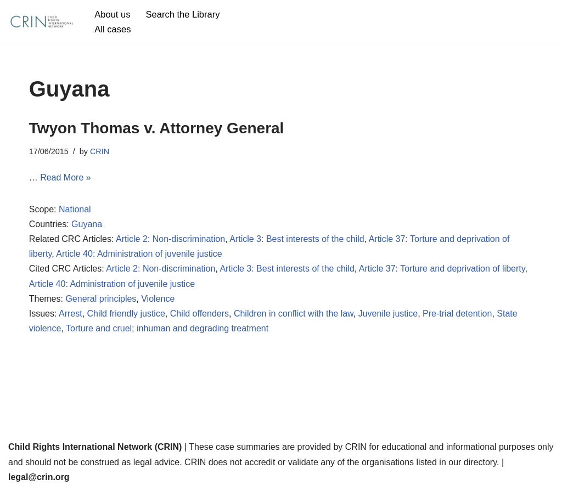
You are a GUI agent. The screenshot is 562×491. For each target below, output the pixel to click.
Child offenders (199, 313)
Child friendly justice (126, 313)
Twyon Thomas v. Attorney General (156, 128)
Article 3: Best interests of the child (296, 239)
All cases (112, 29)
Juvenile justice (388, 313)
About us (112, 14)
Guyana (86, 224)
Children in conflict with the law (293, 313)
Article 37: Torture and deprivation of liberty (442, 268)
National (75, 209)
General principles (100, 298)
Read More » (65, 177)
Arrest (70, 313)
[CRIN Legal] (41, 22)
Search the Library (183, 14)
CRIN (99, 151)
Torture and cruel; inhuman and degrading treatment (167, 328)
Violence (158, 298)
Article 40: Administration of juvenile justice (139, 253)
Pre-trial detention (457, 313)
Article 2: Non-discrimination (170, 239)
